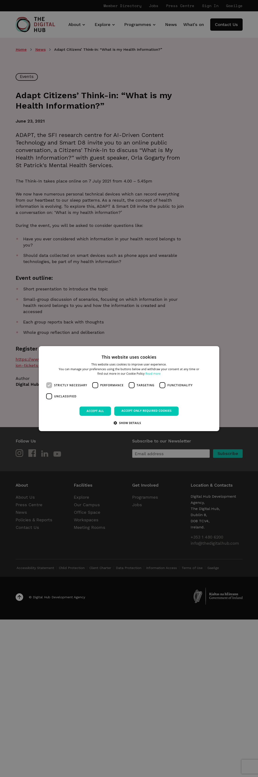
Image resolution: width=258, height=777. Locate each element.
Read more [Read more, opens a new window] (153, 374)
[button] (129, 422)
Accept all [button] (95, 411)
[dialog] (129, 388)
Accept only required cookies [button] (147, 411)
